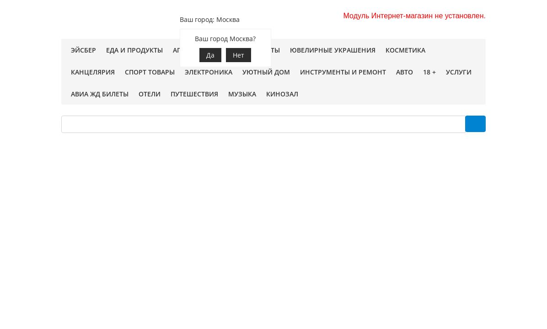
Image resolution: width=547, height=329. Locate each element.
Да (210, 55)
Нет (238, 55)
